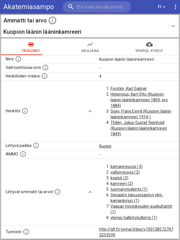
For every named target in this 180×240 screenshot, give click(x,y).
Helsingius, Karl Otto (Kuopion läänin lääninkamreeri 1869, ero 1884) (139, 100)
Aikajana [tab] (90, 47)
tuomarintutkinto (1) (129, 189)
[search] (97, 6)
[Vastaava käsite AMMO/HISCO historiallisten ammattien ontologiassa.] (22, 154)
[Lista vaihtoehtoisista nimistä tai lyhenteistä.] (45, 67)
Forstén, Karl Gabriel (129, 88)
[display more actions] (175, 6)
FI (162, 7)
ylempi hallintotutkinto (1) (134, 217)
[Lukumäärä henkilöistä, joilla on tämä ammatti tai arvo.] (44, 76)
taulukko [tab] (30, 47)
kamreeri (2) (122, 183)
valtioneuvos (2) (125, 172)
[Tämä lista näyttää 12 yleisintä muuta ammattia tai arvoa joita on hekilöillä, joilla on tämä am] (57, 191)
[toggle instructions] (52, 20)
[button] (90, 26)
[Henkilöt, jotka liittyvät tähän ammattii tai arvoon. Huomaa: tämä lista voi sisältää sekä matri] (24, 110)
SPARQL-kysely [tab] (149, 47)
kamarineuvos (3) (127, 166)
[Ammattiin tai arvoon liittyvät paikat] (36, 145)
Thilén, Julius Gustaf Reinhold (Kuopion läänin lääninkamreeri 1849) (139, 128)
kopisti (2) (120, 178)
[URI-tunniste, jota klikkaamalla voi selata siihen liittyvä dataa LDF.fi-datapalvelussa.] (26, 231)
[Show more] (90, 111)
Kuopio (105, 146)
